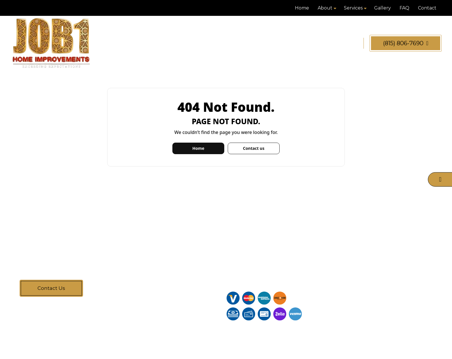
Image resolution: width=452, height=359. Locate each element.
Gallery (382, 8)
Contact (427, 8)
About (325, 8)
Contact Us (51, 288)
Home (302, 8)
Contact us (253, 148)
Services (353, 8)
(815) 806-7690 (405, 43)
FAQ (404, 8)
